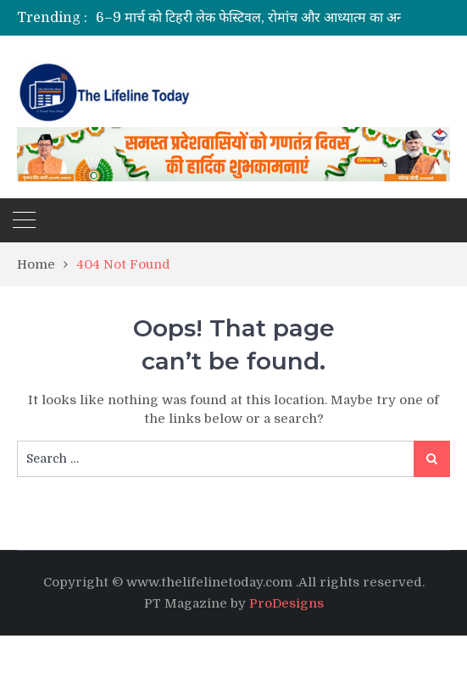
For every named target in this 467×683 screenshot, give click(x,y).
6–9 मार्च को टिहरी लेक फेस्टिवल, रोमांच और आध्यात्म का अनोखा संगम (273, 17)
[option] (281, 17)
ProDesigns (286, 603)
